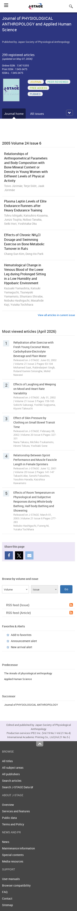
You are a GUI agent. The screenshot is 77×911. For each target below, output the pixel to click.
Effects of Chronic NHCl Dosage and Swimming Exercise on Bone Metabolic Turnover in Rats (24, 242)
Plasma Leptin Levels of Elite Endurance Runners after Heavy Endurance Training (25, 205)
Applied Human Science (18, 679)
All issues (37, 114)
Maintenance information (18, 848)
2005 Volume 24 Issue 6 (21, 143)
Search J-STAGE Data (17, 787)
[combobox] (15, 589)
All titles (7, 761)
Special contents (13, 855)
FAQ (5, 892)
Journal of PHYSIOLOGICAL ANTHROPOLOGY (31, 704)
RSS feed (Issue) (39, 605)
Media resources (12, 861)
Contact (7, 898)
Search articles (11, 781)
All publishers (11, 774)
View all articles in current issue (56, 315)
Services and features (16, 811)
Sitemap (7, 905)
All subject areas (12, 767)
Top (39, 743)
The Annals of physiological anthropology (28, 673)
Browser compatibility (16, 885)
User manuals (11, 879)
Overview (8, 805)
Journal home (14, 114)
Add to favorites (21, 635)
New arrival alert (21, 647)
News (5, 842)
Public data (9, 818)
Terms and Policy (13, 824)
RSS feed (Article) (39, 613)
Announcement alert (24, 641)
